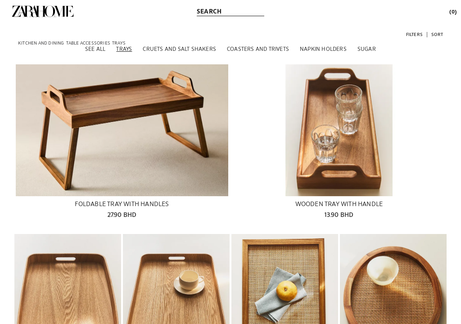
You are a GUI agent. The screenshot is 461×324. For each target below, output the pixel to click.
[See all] (95, 48)
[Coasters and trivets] (258, 48)
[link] (43, 11)
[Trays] (124, 48)
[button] (414, 34)
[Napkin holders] (323, 48)
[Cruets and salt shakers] (179, 48)
